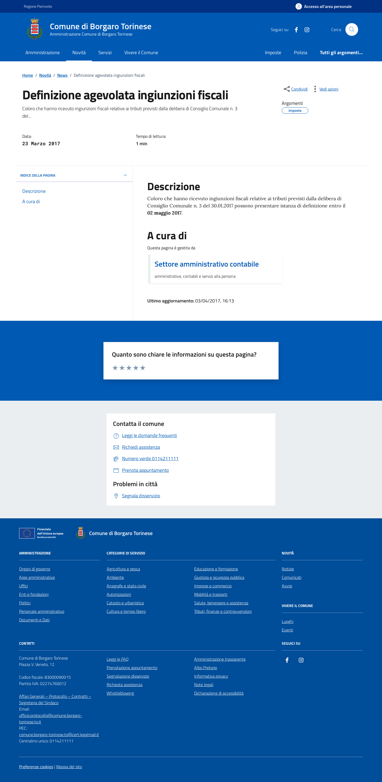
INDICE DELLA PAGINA (74, 175)
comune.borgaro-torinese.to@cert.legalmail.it (59, 734)
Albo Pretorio (205, 667)
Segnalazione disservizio (128, 676)
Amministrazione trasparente (220, 659)
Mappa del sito (69, 766)
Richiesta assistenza (124, 684)
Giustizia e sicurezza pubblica (219, 577)
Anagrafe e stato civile (126, 586)
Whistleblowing (120, 693)
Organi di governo (34, 569)
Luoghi (287, 621)
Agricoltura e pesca (123, 569)
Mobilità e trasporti (210, 594)
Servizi (105, 52)
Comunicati (291, 577)
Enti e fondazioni (34, 594)
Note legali (203, 684)
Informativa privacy (211, 676)
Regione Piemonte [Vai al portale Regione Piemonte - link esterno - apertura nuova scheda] (38, 6)
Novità (79, 52)
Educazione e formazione (216, 569)
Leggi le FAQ (118, 659)
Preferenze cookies (36, 766)
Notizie (288, 569)
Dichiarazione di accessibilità (219, 693)
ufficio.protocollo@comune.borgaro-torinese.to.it (50, 718)
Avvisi (287, 586)
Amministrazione (42, 52)
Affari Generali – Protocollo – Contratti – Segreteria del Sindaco (55, 699)
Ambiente (115, 577)
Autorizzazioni (119, 594)
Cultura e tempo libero (126, 611)
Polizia (300, 52)
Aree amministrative (37, 577)
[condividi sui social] (295, 89)
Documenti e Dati (34, 620)
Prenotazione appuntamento (132, 667)
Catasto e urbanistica (125, 603)
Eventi (287, 630)
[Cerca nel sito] (351, 29)
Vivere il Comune (141, 52)
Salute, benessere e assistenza (221, 603)
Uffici (23, 586)
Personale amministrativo (41, 611)
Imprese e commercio (213, 586)
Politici (25, 603)
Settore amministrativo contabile (207, 264)
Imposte (273, 52)
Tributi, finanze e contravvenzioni (223, 611)
